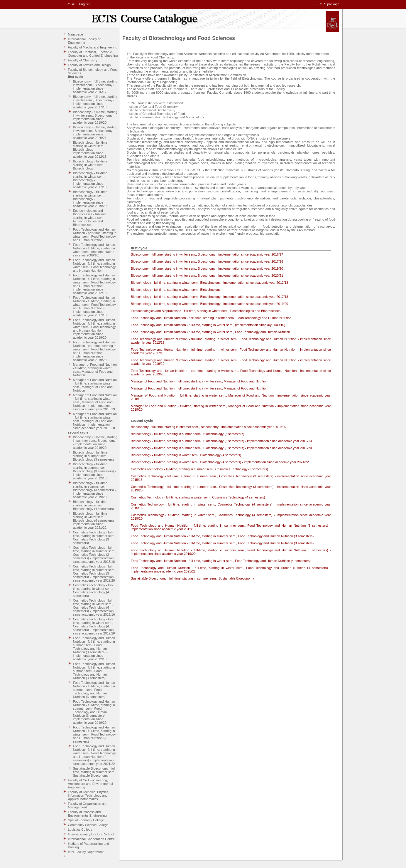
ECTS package (328, 4)
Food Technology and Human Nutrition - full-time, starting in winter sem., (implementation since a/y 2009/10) (94, 250)
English (84, 4)
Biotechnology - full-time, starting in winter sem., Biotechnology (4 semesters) (93, 505)
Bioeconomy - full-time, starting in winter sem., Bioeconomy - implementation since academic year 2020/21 (95, 132)
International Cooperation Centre (91, 839)
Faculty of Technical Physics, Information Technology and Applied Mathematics (88, 795)
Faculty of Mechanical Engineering (92, 47)
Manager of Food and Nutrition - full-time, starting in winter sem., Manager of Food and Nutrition (95, 370)
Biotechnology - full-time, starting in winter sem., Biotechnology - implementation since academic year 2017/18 (90, 180)
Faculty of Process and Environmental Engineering (87, 813)
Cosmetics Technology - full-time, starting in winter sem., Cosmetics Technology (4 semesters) (93, 590)
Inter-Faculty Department (86, 852)
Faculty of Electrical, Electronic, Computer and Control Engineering (93, 53)
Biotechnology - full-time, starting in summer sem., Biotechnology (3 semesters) (93, 456)
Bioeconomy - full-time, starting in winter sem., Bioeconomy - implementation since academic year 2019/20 (95, 117)
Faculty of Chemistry (82, 60)
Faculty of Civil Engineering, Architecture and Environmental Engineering (90, 783)
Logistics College (80, 829)
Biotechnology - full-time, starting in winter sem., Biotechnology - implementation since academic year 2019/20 (90, 199)
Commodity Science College (88, 825)
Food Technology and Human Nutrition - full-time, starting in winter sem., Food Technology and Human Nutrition (94, 265)
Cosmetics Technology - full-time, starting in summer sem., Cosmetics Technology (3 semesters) (94, 537)
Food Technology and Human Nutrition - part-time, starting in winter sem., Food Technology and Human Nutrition (94, 235)
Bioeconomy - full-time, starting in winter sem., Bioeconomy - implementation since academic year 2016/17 (95, 87)
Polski (71, 4)
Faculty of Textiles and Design (89, 65)
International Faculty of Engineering (84, 40)
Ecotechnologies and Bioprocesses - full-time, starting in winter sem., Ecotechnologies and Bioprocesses (90, 217)
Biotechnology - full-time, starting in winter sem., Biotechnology (90, 165)
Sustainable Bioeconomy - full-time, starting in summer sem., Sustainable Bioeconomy (95, 772)
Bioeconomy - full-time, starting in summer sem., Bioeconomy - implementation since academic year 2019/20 (95, 442)
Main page (75, 34)
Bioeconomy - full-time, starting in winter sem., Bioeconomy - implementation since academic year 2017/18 (95, 102)
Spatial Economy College (86, 820)
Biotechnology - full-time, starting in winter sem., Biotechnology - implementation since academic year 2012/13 (90, 149)
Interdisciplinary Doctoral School (91, 834)
